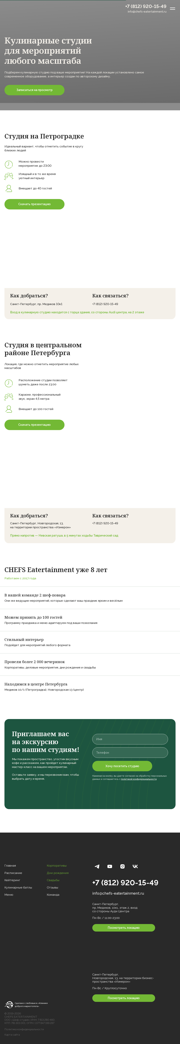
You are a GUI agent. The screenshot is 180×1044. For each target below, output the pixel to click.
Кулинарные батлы (18, 887)
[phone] (130, 752)
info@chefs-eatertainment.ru (147, 11)
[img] (17, 8)
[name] (130, 739)
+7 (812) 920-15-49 (145, 6)
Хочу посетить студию (122, 766)
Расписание (13, 873)
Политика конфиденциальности (24, 1029)
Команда (53, 894)
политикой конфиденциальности (139, 779)
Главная (10, 865)
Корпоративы (57, 865)
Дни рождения (58, 873)
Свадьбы (53, 880)
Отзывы (52, 887)
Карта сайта (12, 1034)
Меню (8, 894)
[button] (34, 90)
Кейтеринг (12, 880)
